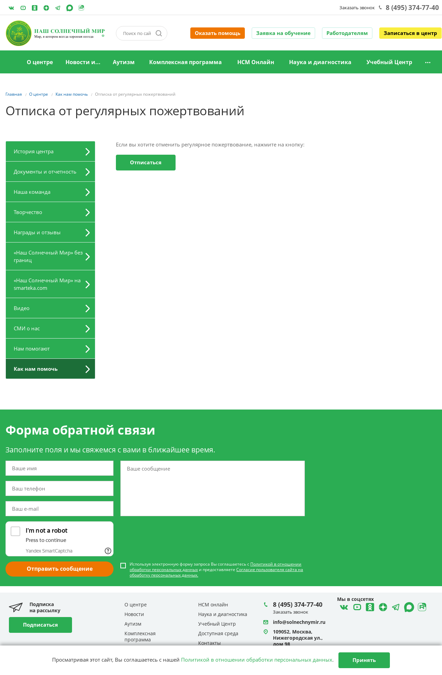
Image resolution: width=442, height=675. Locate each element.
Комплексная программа (185, 62)
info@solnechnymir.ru (299, 622)
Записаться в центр (410, 32)
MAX (69, 8)
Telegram (46, 8)
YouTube (23, 8)
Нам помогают (32, 348)
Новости (134, 614)
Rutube (81, 8)
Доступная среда (218, 633)
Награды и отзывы (37, 232)
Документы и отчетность (45, 171)
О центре (40, 62)
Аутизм (124, 62)
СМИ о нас (27, 328)
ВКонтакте (11, 8)
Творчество (28, 212)
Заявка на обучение (283, 32)
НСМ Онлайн (255, 62)
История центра (33, 151)
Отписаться (146, 162)
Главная (11, 62)
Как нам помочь (36, 368)
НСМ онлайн (213, 604)
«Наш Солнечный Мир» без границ (48, 256)
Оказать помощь (217, 32)
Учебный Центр (389, 62)
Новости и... (82, 62)
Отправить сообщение (60, 568)
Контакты (209, 643)
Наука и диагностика (320, 62)
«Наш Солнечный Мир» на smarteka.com (47, 284)
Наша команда (32, 191)
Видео (21, 308)
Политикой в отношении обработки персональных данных (256, 659)
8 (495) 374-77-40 (412, 7)
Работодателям (347, 32)
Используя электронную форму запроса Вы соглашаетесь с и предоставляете (216, 569)
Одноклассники (34, 8)
